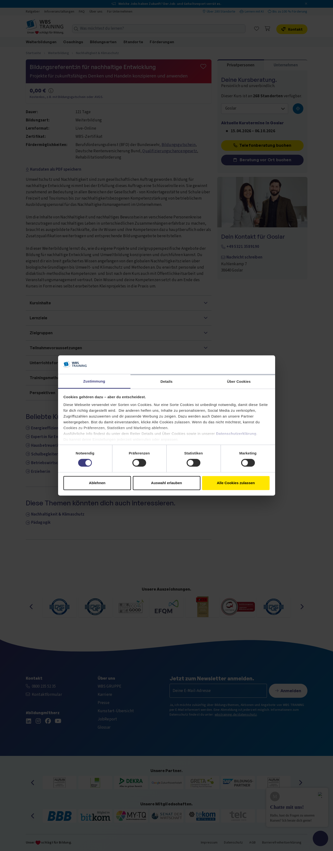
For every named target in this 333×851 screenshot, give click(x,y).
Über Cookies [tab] (239, 381)
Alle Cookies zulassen (236, 483)
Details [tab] (167, 381)
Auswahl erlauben (166, 483)
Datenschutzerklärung (236, 434)
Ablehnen (97, 483)
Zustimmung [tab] (94, 381)
